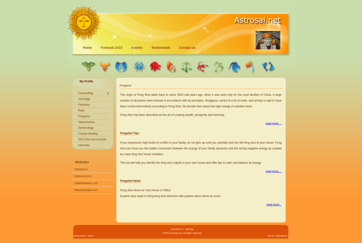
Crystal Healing (88, 133)
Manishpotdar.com (86, 190)
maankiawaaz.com (86, 183)
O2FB (90, 235)
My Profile (86, 81)
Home (87, 47)
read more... (273, 204)
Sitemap (189, 229)
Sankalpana (281, 235)
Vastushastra (86, 122)
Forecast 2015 (112, 47)
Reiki (81, 110)
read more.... (274, 123)
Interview (84, 145)
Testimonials (160, 47)
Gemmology (86, 127)
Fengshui (84, 116)
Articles (137, 47)
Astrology (84, 99)
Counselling (85, 93)
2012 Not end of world (92, 139)
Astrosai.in (81, 169)
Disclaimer (176, 229)
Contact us (187, 47)
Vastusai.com (82, 176)
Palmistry (84, 104)
